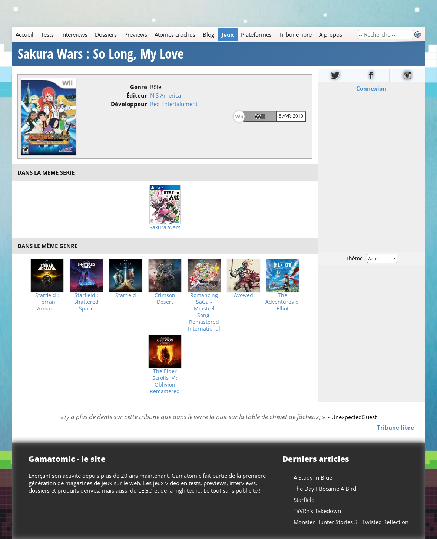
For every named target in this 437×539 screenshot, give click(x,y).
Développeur (129, 104)
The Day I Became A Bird (325, 488)
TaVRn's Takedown (317, 511)
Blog (208, 34)
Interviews (74, 34)
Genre (138, 87)
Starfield (125, 295)
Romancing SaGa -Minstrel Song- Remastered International (204, 312)
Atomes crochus (175, 34)
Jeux (228, 34)
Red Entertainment (174, 104)
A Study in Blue (313, 477)
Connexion (372, 88)
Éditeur (136, 95)
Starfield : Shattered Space (86, 302)
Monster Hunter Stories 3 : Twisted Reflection (351, 522)
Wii (260, 116)
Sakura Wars (165, 227)
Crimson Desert (165, 298)
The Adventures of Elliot (282, 302)
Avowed (243, 295)
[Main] (185, 34)
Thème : (371, 258)
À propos (330, 34)
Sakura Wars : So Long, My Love (101, 53)
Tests (47, 34)
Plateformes (256, 34)
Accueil (24, 34)
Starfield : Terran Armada (47, 302)
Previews (135, 34)
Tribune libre (295, 34)
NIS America (165, 95)
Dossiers (106, 34)
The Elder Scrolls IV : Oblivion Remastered (165, 381)
